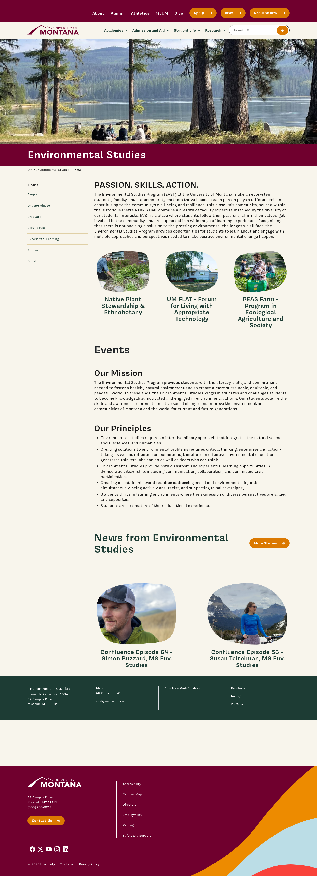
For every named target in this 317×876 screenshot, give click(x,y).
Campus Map (132, 794)
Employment (132, 815)
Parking (128, 825)
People (32, 194)
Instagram (238, 696)
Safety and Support (137, 836)
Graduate (34, 217)
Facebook (238, 688)
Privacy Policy (89, 864)
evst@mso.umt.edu (110, 701)
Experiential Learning (43, 239)
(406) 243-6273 (108, 693)
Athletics (140, 13)
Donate (32, 261)
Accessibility (132, 784)
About (98, 13)
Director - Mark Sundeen (182, 688)
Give (178, 13)
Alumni (118, 13)
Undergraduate (38, 206)
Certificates (36, 228)
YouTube (237, 704)
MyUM (162, 13)
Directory (129, 805)
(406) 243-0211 (39, 807)
